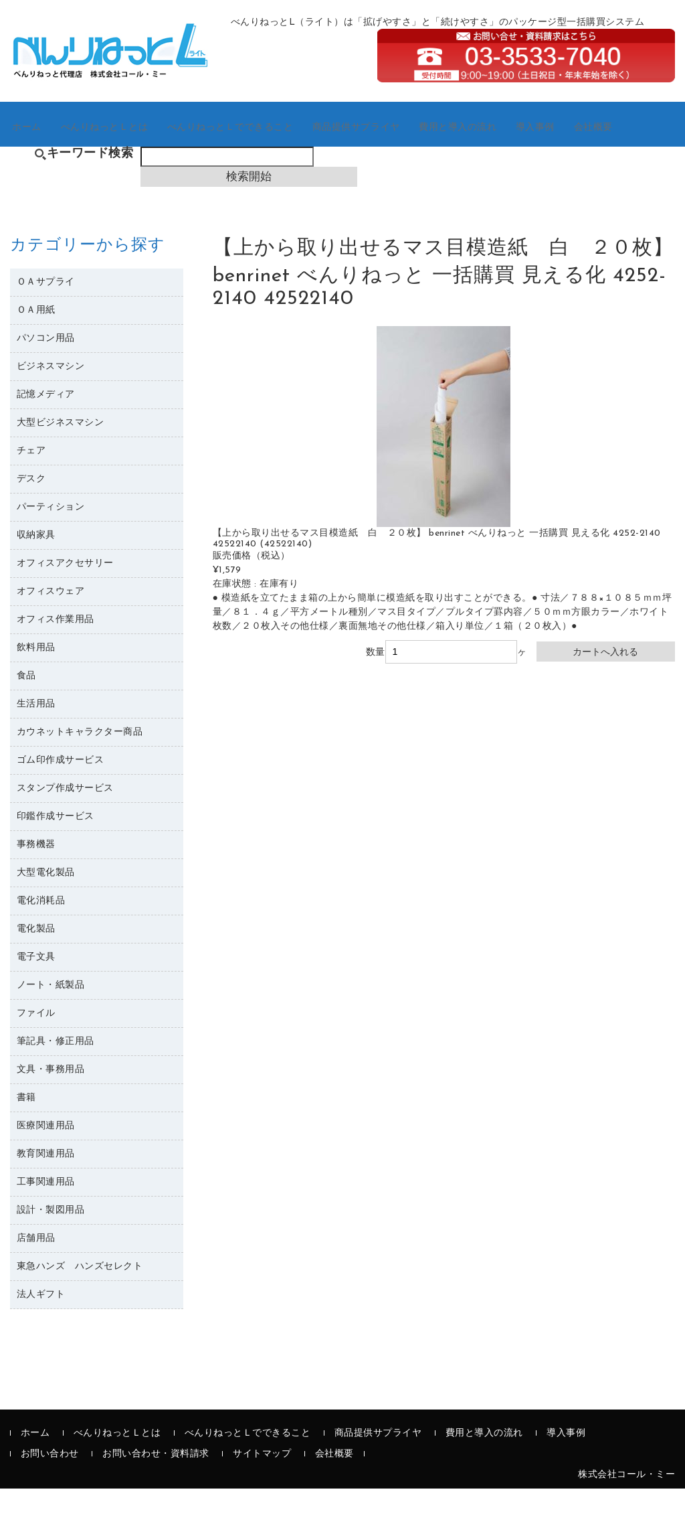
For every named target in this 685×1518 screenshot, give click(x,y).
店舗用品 (36, 1268)
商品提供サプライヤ (387, 147)
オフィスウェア (51, 621)
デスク (31, 509)
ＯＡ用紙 (36, 340)
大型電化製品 (46, 902)
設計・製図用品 (51, 1240)
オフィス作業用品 (55, 649)
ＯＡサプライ (46, 312)
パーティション (51, 537)
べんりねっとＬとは (120, 147)
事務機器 (36, 874)
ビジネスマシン (51, 396)
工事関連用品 (46, 1212)
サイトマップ (262, 1483)
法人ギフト (41, 1324)
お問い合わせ (50, 1483)
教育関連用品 (46, 1184)
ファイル (36, 1043)
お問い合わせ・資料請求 (155, 1483)
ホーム (36, 147)
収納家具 (36, 565)
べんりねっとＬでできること (253, 147)
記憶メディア (46, 424)
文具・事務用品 (51, 1099)
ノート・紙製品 (51, 1015)
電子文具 (36, 987)
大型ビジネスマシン (60, 452)
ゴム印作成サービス (60, 790)
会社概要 (643, 147)
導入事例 (580, 147)
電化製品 (36, 959)
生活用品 (36, 734)
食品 (26, 705)
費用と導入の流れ (496, 147)
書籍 (26, 1127)
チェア (31, 480)
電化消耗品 (41, 930)
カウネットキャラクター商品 (80, 762)
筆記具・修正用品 (55, 1071)
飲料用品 (36, 677)
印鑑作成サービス (55, 846)
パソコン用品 (46, 368)
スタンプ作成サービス (65, 818)
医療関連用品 (46, 1155)
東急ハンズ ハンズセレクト (80, 1296)
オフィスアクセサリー (65, 593)
